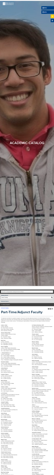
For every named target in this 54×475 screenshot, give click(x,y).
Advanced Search (5, 301)
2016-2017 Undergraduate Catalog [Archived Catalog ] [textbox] (12, 291)
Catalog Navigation (6, 304)
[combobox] (27, 291)
